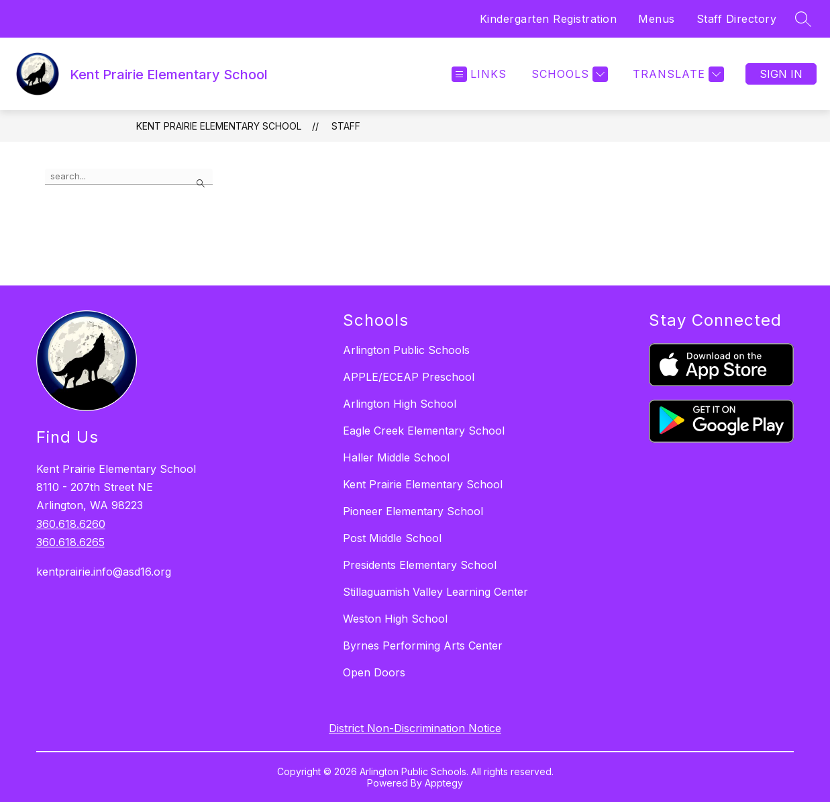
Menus (656, 19)
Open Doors (374, 672)
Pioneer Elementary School (413, 511)
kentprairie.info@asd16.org (103, 571)
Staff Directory (736, 19)
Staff (345, 126)
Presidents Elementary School (420, 565)
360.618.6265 (70, 542)
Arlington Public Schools (406, 350)
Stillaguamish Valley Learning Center (435, 591)
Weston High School (395, 618)
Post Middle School (392, 538)
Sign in (781, 74)
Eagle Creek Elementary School (424, 430)
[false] (129, 177)
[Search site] (803, 19)
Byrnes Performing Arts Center (423, 645)
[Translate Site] (676, 74)
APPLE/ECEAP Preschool (408, 377)
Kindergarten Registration (548, 19)
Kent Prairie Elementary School (218, 126)
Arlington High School (399, 403)
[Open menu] (479, 74)
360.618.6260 (70, 524)
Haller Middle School (396, 457)
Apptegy (444, 783)
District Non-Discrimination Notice (415, 728)
